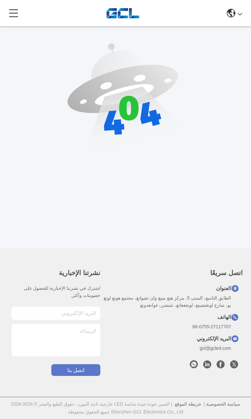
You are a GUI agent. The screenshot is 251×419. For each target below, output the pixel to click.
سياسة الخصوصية (223, 404)
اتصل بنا (75, 370)
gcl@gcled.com (215, 348)
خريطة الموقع (188, 404)
